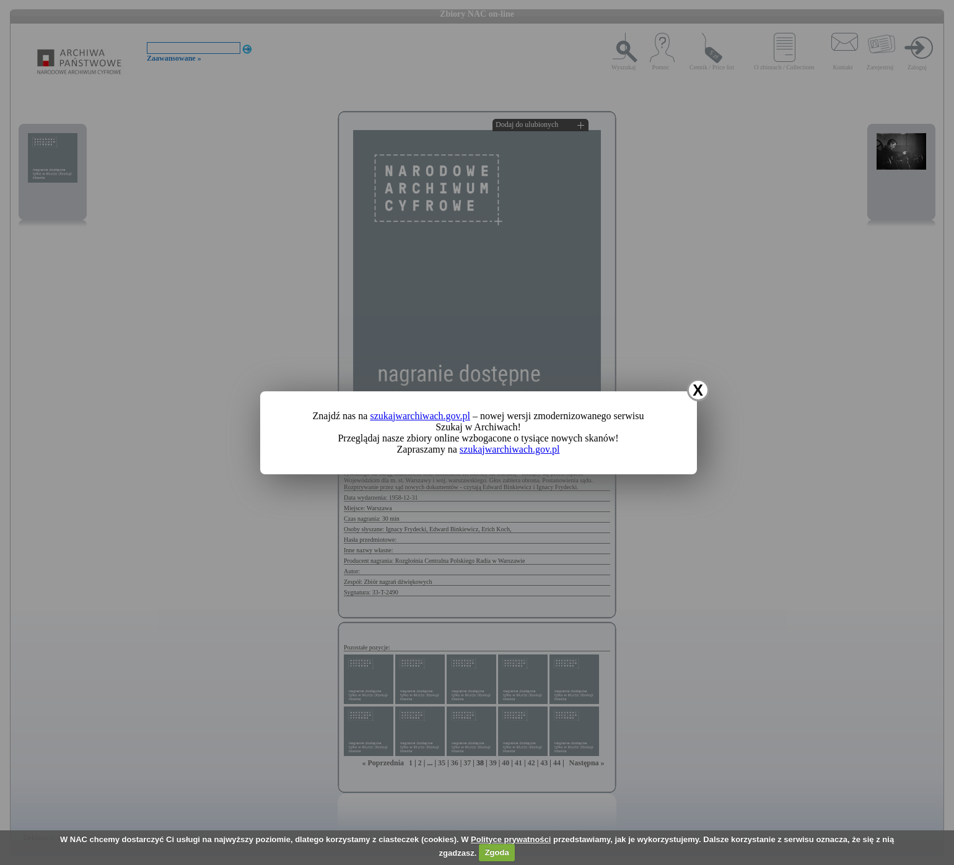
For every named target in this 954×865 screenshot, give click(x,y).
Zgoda (497, 852)
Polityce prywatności (511, 839)
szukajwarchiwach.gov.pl (420, 416)
